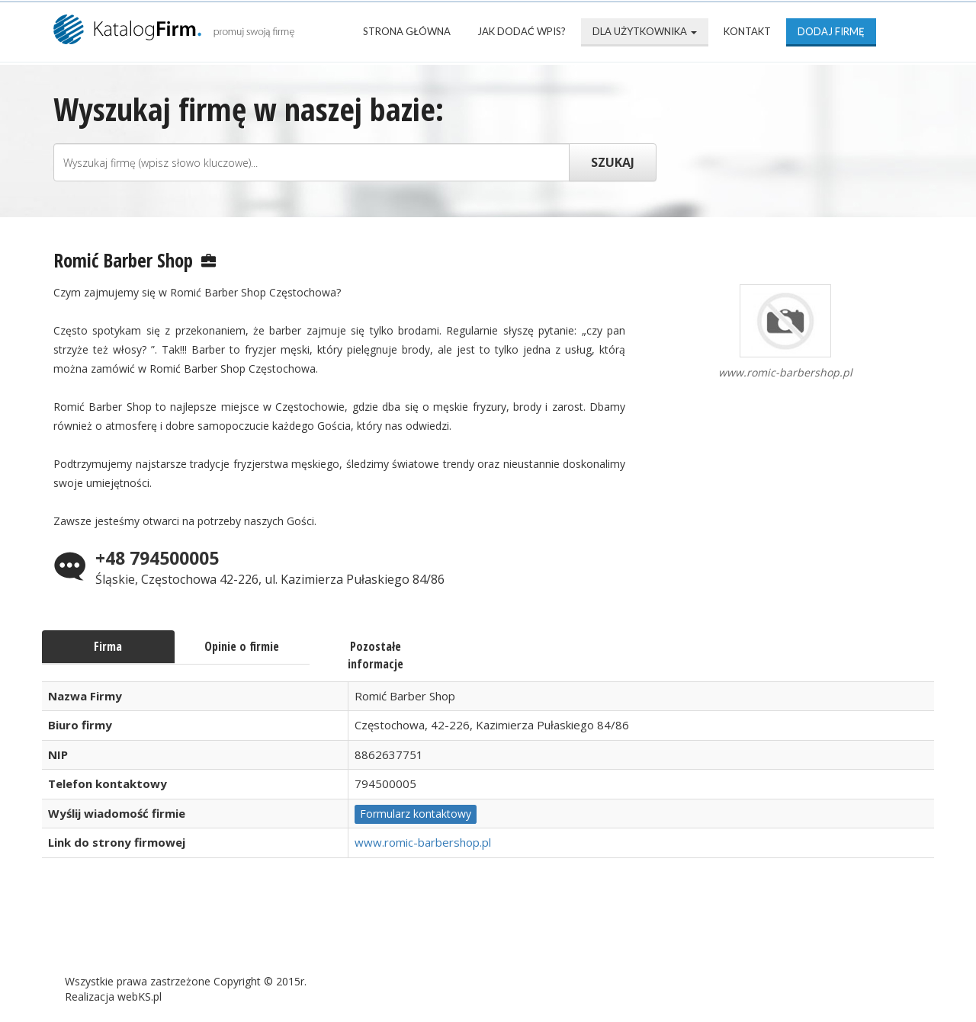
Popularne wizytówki (408, 932)
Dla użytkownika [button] (644, 31)
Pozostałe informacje (375, 655)
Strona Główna (407, 31)
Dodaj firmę (831, 31)
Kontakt (747, 31)
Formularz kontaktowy (415, 813)
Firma (108, 646)
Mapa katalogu (557, 932)
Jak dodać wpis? (521, 31)
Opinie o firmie (241, 646)
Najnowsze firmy (251, 932)
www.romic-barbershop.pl (423, 842)
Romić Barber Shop (123, 260)
